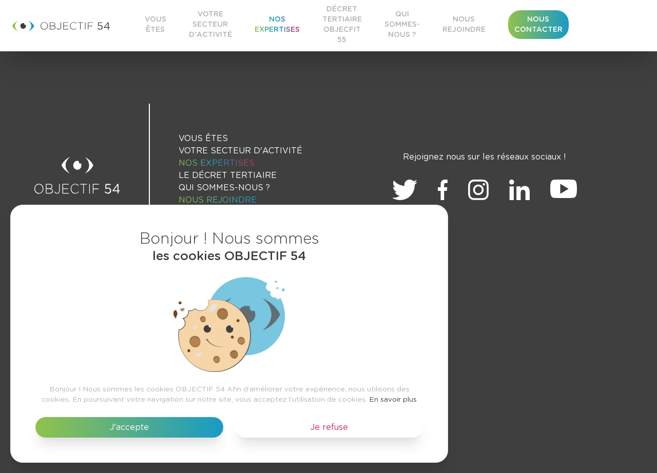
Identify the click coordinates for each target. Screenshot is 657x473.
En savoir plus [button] (393, 399)
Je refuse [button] (329, 427)
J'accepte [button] (129, 427)
